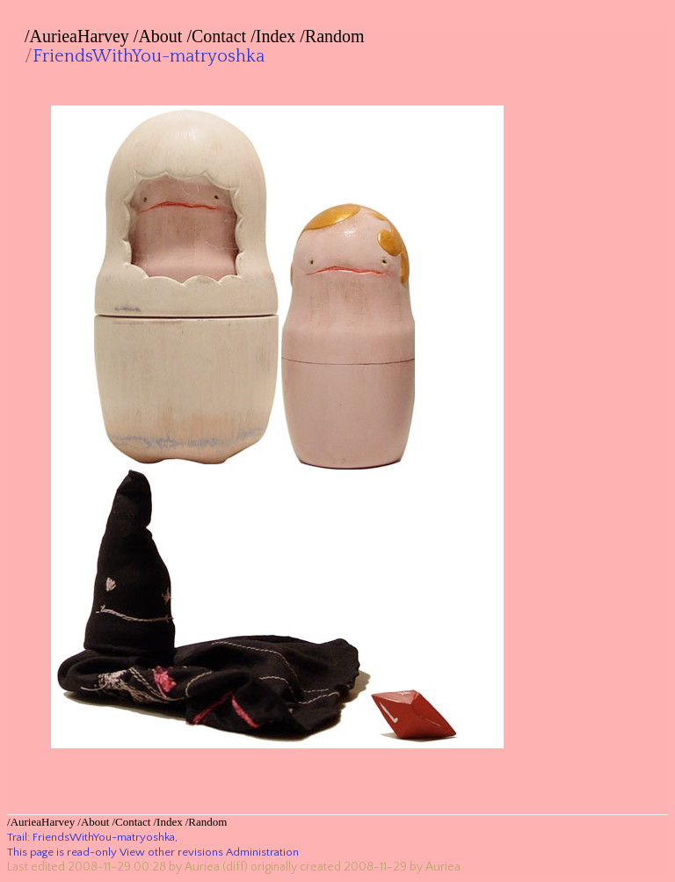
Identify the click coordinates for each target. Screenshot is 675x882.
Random (335, 36)
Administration (262, 852)
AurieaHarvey (79, 36)
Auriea (202, 867)
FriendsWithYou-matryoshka (149, 56)
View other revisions (171, 852)
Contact (219, 36)
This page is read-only (62, 852)
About (160, 36)
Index (276, 36)
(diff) (235, 867)
